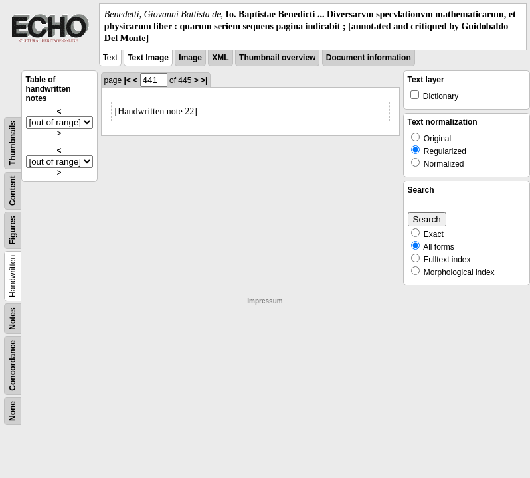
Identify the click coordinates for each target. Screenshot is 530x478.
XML (220, 57)
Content (12, 190)
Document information (368, 57)
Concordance (12, 365)
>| (204, 80)
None (12, 411)
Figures (12, 230)
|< (127, 80)
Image (190, 57)
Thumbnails (12, 142)
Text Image (148, 57)
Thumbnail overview (277, 57)
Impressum (264, 301)
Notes (12, 318)
